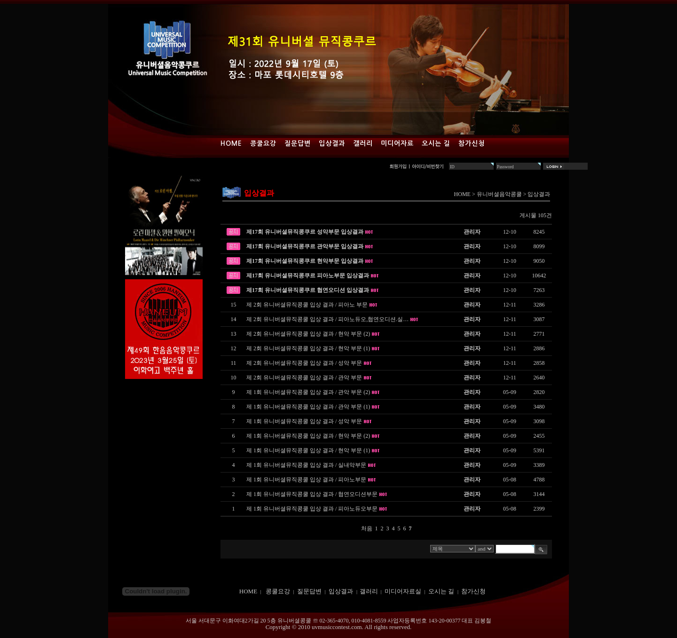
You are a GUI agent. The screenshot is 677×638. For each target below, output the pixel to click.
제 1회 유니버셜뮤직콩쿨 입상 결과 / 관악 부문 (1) (308, 406)
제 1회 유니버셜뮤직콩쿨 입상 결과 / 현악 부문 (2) (308, 436)
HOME (462, 194)
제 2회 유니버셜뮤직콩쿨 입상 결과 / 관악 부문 (304, 377)
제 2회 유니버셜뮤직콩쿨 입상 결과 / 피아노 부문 (307, 304)
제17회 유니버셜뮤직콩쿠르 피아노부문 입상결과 (307, 275)
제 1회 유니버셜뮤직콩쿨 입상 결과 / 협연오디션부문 (312, 494)
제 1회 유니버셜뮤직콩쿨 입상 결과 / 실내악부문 (306, 465)
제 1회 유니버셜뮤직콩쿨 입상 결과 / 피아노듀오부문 (312, 508)
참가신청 (471, 143)
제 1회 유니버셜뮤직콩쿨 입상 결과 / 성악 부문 (304, 421)
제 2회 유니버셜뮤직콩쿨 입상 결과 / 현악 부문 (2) (308, 334)
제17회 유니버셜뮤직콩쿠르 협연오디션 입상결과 (307, 290)
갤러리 (363, 143)
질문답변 (297, 143)
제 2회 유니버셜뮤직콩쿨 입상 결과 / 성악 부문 (304, 363)
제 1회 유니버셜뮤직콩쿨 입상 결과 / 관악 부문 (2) (308, 392)
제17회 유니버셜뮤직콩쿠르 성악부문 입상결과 (304, 231)
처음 (366, 528)
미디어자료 (397, 143)
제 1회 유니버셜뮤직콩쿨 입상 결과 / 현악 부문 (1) (308, 450)
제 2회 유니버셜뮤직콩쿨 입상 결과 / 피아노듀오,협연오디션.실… (327, 319)
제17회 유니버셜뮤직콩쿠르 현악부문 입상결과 (304, 261)
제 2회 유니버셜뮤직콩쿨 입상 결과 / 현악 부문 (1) (308, 348)
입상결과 (332, 143)
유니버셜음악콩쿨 (499, 194)
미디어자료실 (403, 591)
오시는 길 (436, 143)
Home (231, 143)
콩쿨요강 (263, 143)
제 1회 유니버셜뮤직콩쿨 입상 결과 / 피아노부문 (306, 479)
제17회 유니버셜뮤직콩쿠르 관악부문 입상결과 (304, 246)
